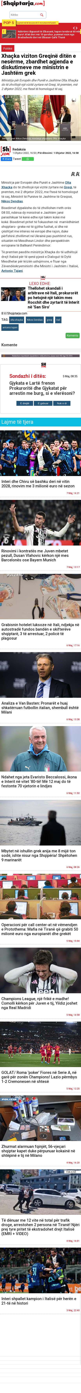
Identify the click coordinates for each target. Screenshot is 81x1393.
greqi (49, 320)
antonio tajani (10, 327)
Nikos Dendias (12, 201)
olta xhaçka (16, 320)
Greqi (68, 187)
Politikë (7, 48)
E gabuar (43, 403)
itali (58, 320)
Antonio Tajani (12, 271)
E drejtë (24, 403)
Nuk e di (62, 403)
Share (6, 159)
